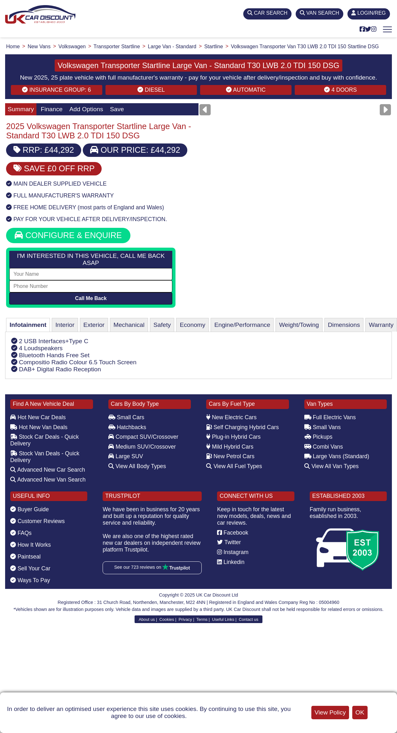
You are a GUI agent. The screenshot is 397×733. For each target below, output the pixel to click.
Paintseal (25, 556)
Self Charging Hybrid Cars (242, 427)
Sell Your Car (30, 568)
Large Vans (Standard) (337, 456)
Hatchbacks (127, 427)
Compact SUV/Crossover (143, 437)
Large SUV (125, 456)
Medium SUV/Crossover (142, 447)
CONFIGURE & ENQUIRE (68, 235)
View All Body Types (137, 466)
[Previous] (205, 109)
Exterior (94, 324)
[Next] (385, 109)
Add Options (86, 109)
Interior (64, 324)
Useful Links (223, 619)
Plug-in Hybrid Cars (233, 437)
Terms (201, 619)
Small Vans (322, 427)
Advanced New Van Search (48, 479)
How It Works (30, 545)
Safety (162, 324)
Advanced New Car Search (47, 470)
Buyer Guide (29, 509)
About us (147, 619)
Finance (51, 109)
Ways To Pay (30, 580)
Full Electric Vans (330, 417)
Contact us (248, 619)
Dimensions (344, 324)
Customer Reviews (37, 521)
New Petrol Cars (230, 456)
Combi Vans (323, 447)
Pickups (318, 437)
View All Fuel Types (234, 466)
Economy (192, 324)
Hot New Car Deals (38, 417)
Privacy (185, 619)
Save (117, 109)
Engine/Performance (242, 324)
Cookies (166, 619)
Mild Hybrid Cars (229, 447)
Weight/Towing (299, 324)
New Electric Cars (231, 417)
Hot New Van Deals (38, 427)
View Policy (330, 712)
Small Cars (126, 417)
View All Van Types (331, 466)
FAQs (21, 533)
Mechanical (128, 324)
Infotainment (28, 324)
